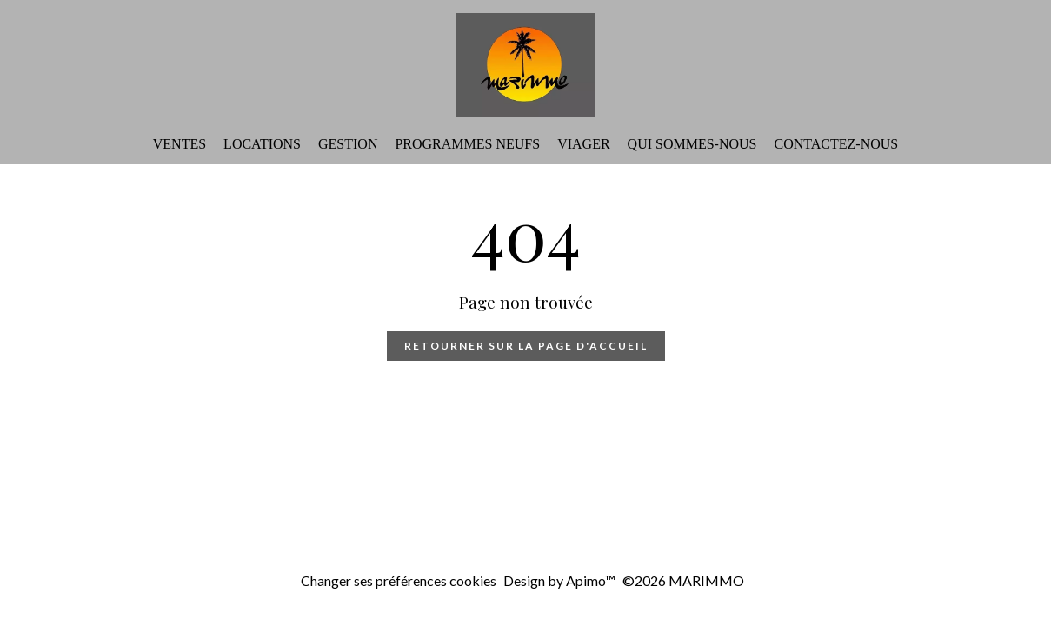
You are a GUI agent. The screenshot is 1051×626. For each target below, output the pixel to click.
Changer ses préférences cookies (398, 580)
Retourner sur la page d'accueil (526, 345)
